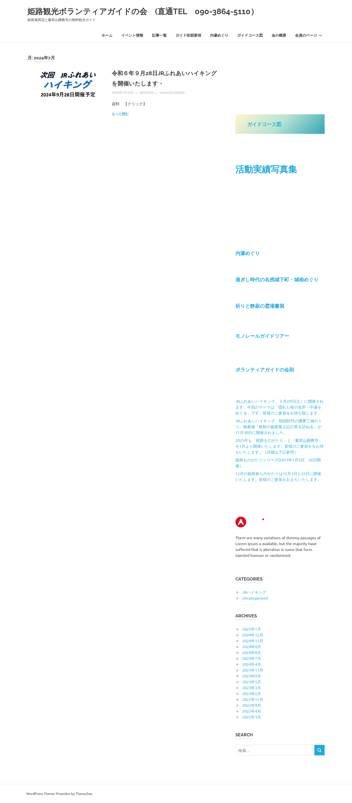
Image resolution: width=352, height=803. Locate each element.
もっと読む (120, 114)
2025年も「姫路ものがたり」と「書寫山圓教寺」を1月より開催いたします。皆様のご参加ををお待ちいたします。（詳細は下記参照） (279, 446)
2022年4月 (251, 710)
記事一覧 (159, 35)
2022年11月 (252, 699)
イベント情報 (132, 35)
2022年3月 (251, 716)
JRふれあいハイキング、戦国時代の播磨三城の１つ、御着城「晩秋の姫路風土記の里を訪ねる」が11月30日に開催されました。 (278, 426)
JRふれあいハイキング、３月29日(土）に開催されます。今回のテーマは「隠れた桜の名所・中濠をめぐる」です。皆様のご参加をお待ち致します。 (279, 407)
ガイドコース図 (250, 35)
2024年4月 (251, 664)
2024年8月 (251, 652)
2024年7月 (251, 658)
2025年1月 (251, 628)
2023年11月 (252, 669)
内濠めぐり (219, 35)
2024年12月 (252, 634)
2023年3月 (251, 687)
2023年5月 (251, 681)
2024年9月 (251, 646)
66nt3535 (147, 92)
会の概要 (279, 35)
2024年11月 (252, 640)
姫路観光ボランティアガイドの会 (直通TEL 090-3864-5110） (164, 10)
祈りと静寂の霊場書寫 (259, 306)
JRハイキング (254, 592)
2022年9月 (251, 705)
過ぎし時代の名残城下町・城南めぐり (277, 279)
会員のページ (308, 35)
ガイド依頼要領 (188, 35)
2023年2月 (251, 693)
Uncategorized (172, 92)
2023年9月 (251, 675)
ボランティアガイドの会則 (267, 369)
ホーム (106, 35)
